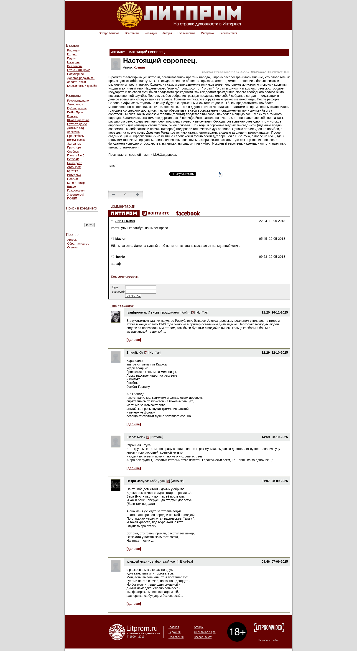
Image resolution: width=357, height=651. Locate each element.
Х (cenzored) (75, 194)
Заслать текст (228, 33)
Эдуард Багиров (109, 33)
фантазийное (165, 561)
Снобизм (73, 151)
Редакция (151, 33)
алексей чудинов (140, 561)
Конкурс (72, 116)
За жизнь (73, 132)
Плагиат (72, 179)
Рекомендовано (78, 100)
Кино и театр (76, 182)
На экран (73, 62)
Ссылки (72, 247)
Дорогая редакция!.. (80, 78)
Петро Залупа (137, 481)
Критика (72, 171)
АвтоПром (74, 167)
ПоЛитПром (75, 112)
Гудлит (71, 58)
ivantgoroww (136, 312)
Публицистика (187, 33)
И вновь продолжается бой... (169, 312)
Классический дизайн (82, 85)
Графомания (75, 190)
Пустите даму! (77, 124)
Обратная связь (78, 243)
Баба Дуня (157, 481)
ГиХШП (72, 198)
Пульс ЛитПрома (78, 70)
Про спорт (74, 147)
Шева (131, 437)
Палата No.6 (75, 155)
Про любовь (75, 136)
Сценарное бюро (205, 632)
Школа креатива (78, 120)
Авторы (167, 33)
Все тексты (132, 33)
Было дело (74, 163)
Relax (141, 437)
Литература (75, 104)
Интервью (207, 33)
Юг (141, 352)
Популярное (75, 74)
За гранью (74, 143)
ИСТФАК (73, 159)
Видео (71, 186)
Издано (72, 54)
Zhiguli (132, 352)
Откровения (176, 637)
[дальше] (134, 340)
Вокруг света (76, 139)
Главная (173, 627)
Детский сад (75, 128)
